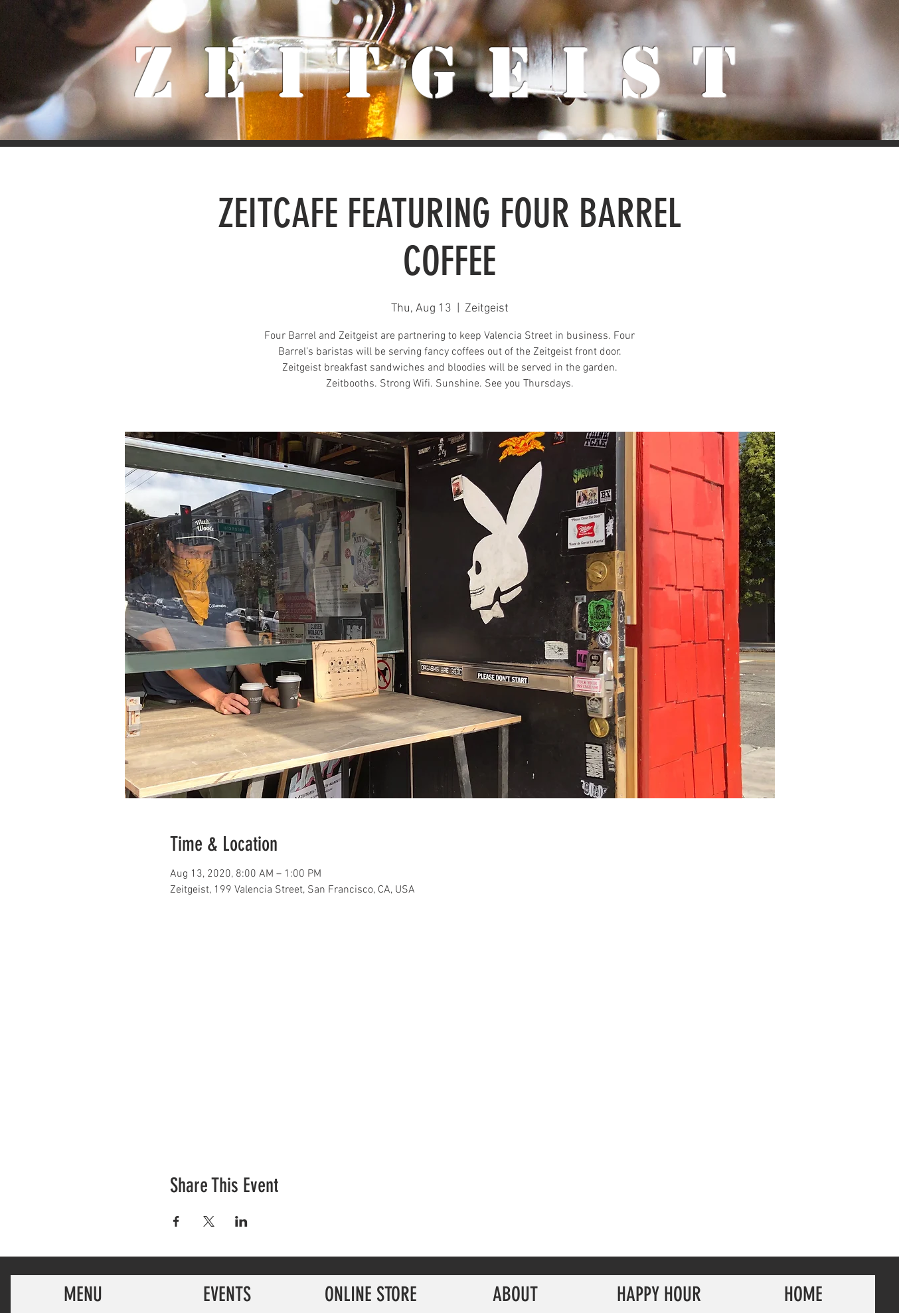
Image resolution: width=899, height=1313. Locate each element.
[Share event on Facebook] (176, 1221)
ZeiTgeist (449, 73)
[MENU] (83, 1294)
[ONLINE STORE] (371, 1294)
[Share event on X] (209, 1221)
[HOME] (803, 1294)
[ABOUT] (515, 1294)
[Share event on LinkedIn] (241, 1221)
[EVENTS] (227, 1294)
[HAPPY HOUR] (659, 1294)
